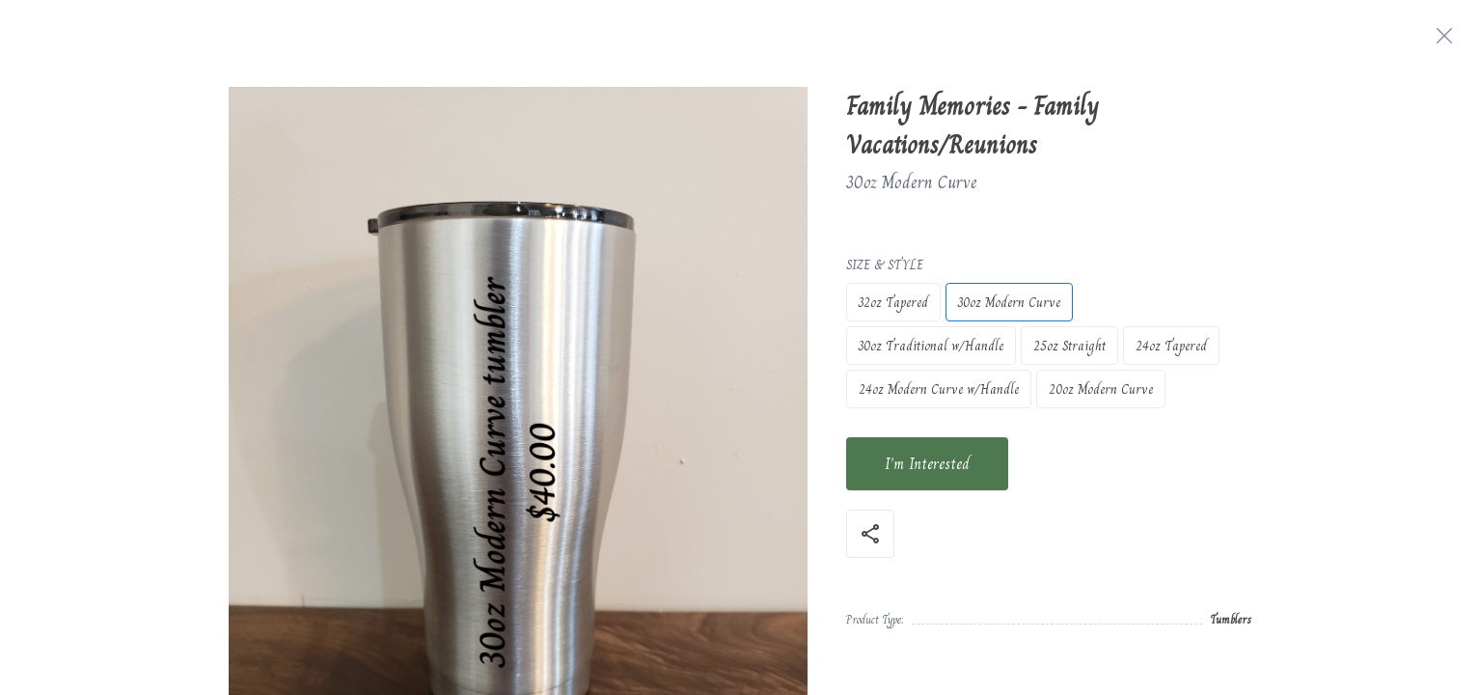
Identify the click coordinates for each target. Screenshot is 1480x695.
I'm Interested (927, 464)
